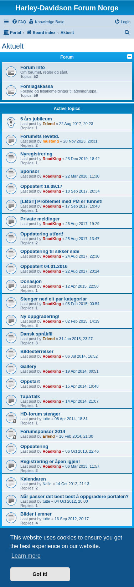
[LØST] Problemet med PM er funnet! (61, 201)
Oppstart (30, 381)
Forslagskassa (36, 86)
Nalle (46, 484)
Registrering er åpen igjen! (50, 461)
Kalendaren (33, 479)
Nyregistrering (36, 153)
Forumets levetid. (39, 136)
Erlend (48, 123)
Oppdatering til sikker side (49, 251)
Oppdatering (34, 446)
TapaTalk (30, 396)
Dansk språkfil (36, 334)
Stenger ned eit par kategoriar (53, 299)
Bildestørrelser (36, 351)
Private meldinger (40, 219)
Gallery (28, 366)
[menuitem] (19, 22)
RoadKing (51, 158)
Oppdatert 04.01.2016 (44, 266)
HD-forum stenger (40, 414)
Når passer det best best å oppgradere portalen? (74, 496)
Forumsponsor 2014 (42, 431)
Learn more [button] (26, 556)
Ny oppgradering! (40, 316)
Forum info (32, 67)
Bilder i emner (36, 514)
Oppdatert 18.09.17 (41, 186)
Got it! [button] (39, 574)
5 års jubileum (36, 118)
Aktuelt (13, 46)
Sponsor (29, 171)
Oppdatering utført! (41, 234)
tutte (46, 419)
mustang (50, 141)
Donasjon (31, 281)
